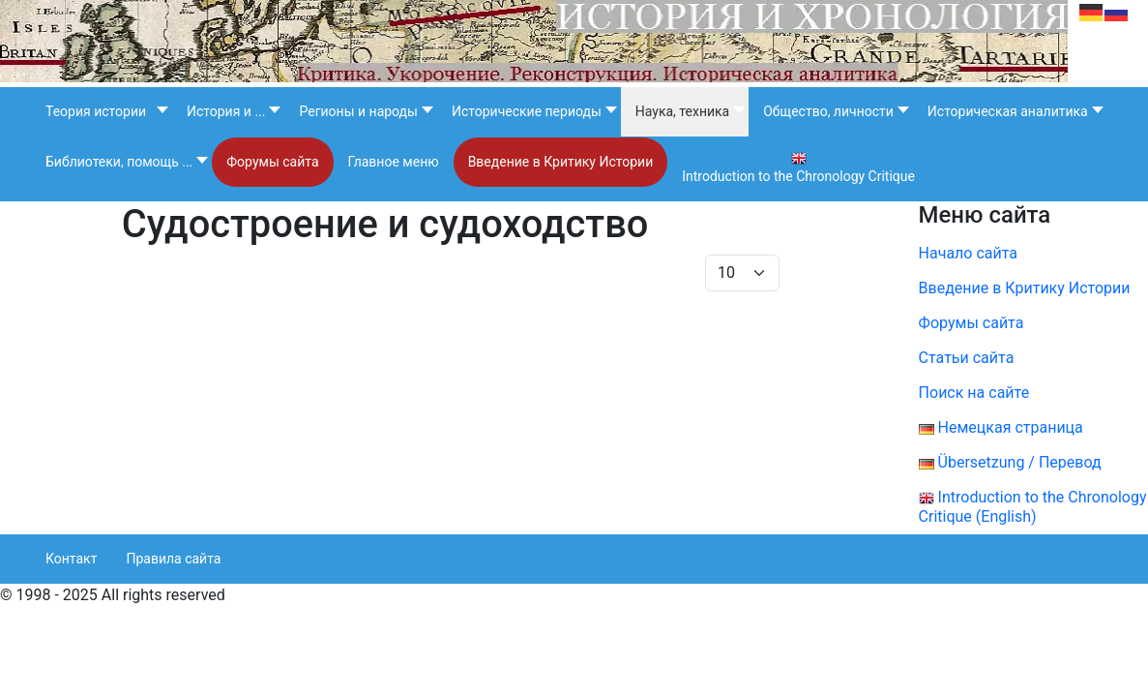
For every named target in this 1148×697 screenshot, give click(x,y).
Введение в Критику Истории (1025, 288)
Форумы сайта (985, 323)
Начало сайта (968, 253)
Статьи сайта (967, 357)
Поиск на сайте (974, 392)
